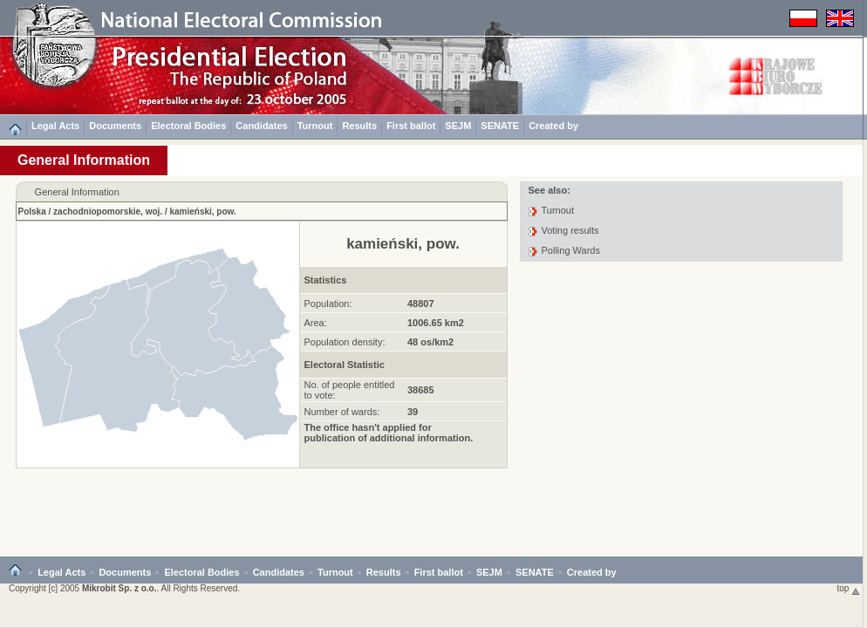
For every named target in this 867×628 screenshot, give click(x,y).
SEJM (458, 125)
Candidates (261, 125)
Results (359, 125)
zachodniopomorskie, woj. (107, 211)
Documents (115, 125)
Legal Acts (55, 125)
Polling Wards (571, 250)
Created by (553, 125)
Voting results (570, 230)
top (849, 588)
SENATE (500, 125)
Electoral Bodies (188, 125)
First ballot (410, 125)
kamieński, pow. (202, 211)
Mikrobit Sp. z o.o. (119, 588)
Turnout (315, 125)
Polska (32, 211)
